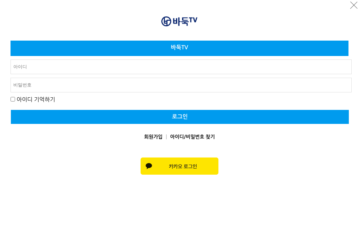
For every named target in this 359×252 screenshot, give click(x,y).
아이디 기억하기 (35, 99)
